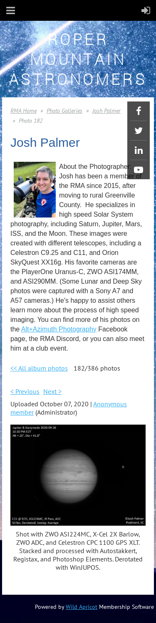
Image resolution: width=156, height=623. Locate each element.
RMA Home (23, 110)
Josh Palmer (106, 110)
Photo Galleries (64, 110)
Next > (52, 391)
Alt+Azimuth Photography (59, 329)
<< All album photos (39, 368)
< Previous (25, 391)
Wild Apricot (81, 607)
